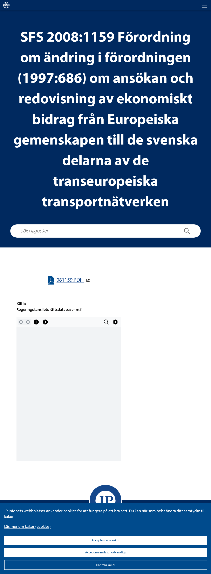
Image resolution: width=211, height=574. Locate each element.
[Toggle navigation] (204, 5)
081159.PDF (70, 280)
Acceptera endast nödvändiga (105, 552)
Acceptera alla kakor (106, 540)
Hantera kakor (105, 565)
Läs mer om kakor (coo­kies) (27, 526)
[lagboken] (6, 5)
